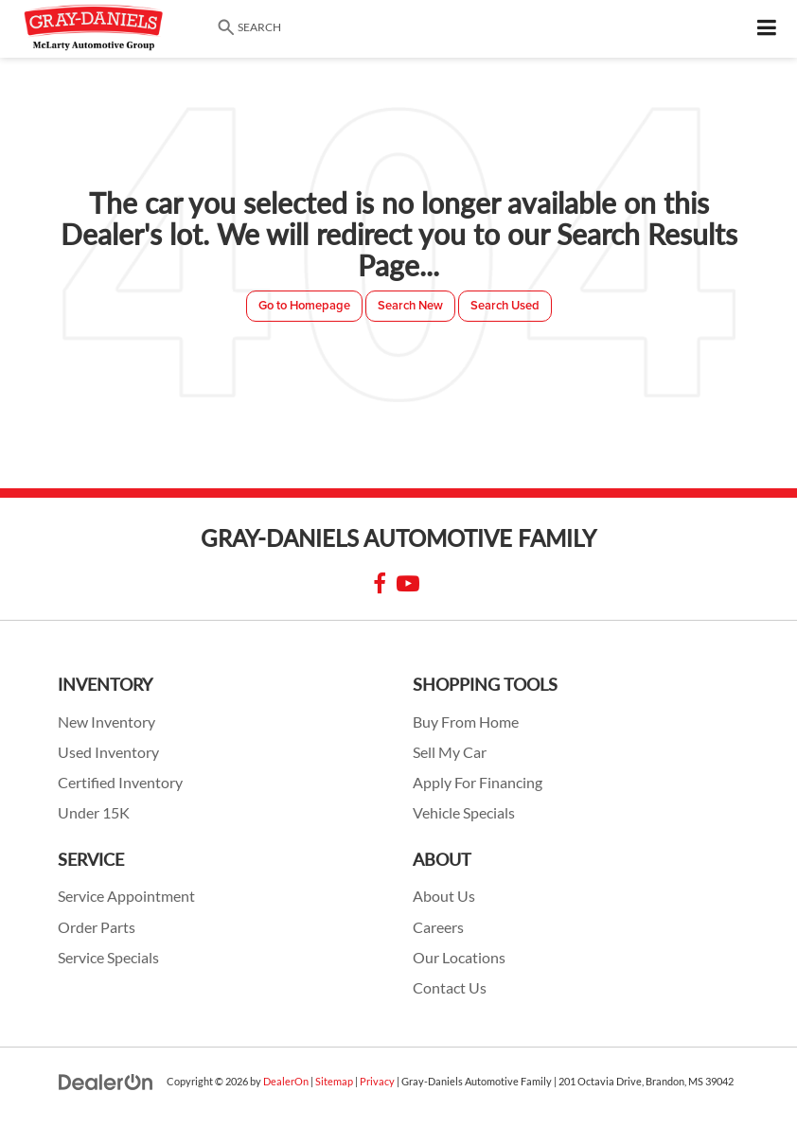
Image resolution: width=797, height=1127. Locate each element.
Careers (438, 927)
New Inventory (106, 722)
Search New (410, 305)
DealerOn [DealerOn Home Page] (286, 1081)
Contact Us (450, 987)
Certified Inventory (120, 782)
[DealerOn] (106, 1080)
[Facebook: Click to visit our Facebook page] (379, 585)
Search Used (505, 305)
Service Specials (108, 957)
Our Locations (459, 957)
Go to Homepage (304, 305)
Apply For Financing (477, 782)
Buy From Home (466, 722)
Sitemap (334, 1081)
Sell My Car (450, 752)
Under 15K (94, 812)
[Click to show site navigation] (767, 29)
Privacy (377, 1081)
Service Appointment (126, 896)
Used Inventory (108, 752)
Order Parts (96, 927)
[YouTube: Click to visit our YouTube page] (408, 585)
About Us (444, 896)
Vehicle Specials (464, 812)
